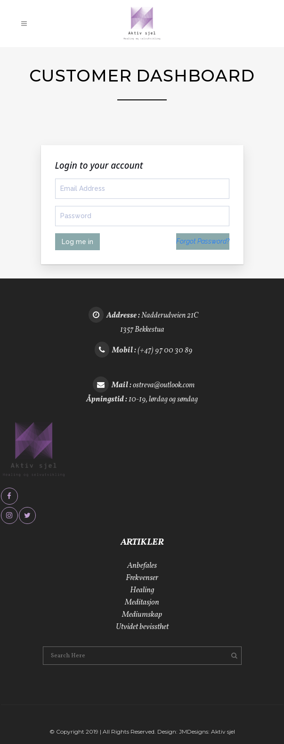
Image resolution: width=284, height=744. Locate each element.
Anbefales (142, 565)
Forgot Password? (202, 241)
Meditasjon (142, 602)
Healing (142, 590)
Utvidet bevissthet (142, 626)
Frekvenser (142, 577)
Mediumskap (142, 614)
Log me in (77, 241)
